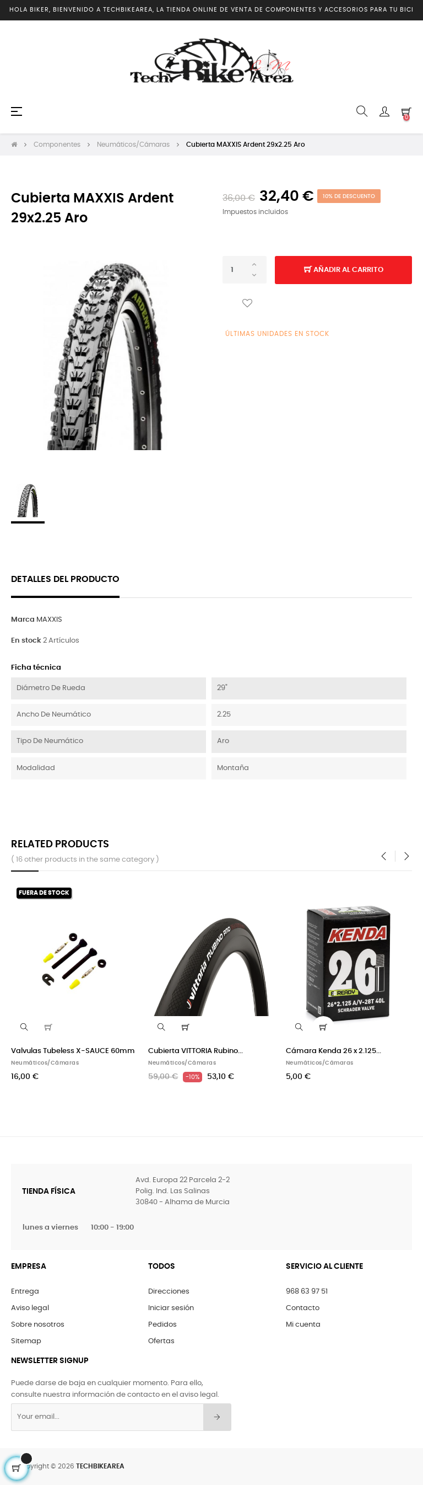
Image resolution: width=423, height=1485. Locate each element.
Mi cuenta (303, 1323)
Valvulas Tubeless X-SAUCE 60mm (73, 1050)
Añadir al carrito (343, 269)
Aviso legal (30, 1307)
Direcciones (168, 1290)
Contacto (302, 1307)
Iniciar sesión (171, 1307)
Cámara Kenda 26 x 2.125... (333, 1050)
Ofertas (161, 1340)
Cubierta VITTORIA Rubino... (195, 1050)
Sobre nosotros (37, 1323)
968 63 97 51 (307, 1290)
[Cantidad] (245, 268)
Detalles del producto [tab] (65, 578)
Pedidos (162, 1323)
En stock (26, 639)
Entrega (25, 1290)
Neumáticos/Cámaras (45, 1062)
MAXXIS (49, 618)
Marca (23, 618)
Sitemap (26, 1340)
